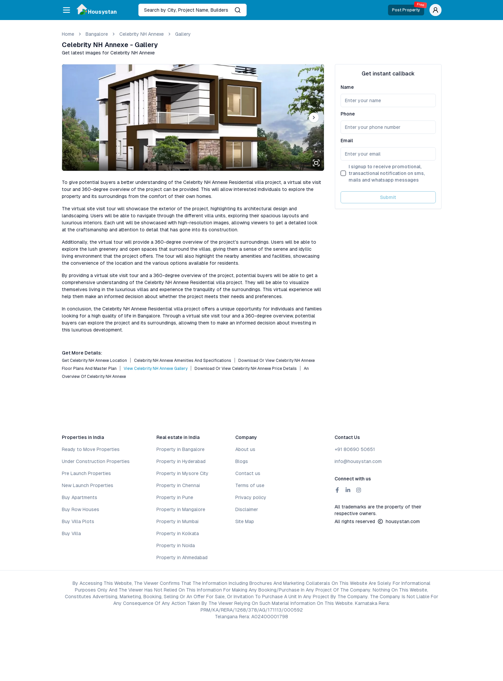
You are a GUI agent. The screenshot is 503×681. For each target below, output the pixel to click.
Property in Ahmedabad (182, 557)
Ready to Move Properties (91, 449)
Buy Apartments (79, 497)
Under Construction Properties (96, 461)
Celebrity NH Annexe (141, 34)
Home (68, 34)
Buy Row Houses (80, 509)
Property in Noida (175, 545)
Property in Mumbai (177, 521)
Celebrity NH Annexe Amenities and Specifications (182, 360)
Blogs (241, 461)
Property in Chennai (178, 485)
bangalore (97, 34)
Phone (348, 114)
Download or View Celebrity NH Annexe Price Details (246, 368)
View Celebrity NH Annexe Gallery (155, 368)
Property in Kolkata (177, 533)
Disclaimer (246, 509)
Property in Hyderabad (181, 461)
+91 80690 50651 (355, 449)
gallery (183, 34)
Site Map (244, 521)
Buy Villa (71, 533)
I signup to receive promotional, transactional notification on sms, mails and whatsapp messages (387, 173)
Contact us (247, 473)
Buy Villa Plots (78, 521)
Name (347, 87)
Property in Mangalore (180, 509)
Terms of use (249, 485)
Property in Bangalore (180, 449)
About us (245, 449)
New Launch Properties (87, 485)
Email (347, 140)
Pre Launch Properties (86, 473)
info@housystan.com (358, 461)
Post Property (408, 8)
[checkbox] (343, 173)
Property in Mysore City (182, 473)
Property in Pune (174, 497)
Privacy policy (250, 497)
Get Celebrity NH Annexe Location (94, 360)
